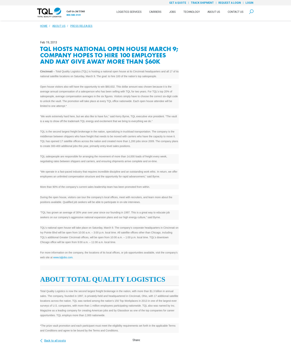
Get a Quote (177, 2)
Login (249, 2)
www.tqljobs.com (63, 257)
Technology (191, 11)
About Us (213, 11)
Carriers (155, 11)
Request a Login (229, 2)
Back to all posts (53, 340)
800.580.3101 (73, 15)
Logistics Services (129, 11)
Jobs (172, 11)
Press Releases (81, 25)
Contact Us (235, 11)
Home (44, 25)
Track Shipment (202, 2)
